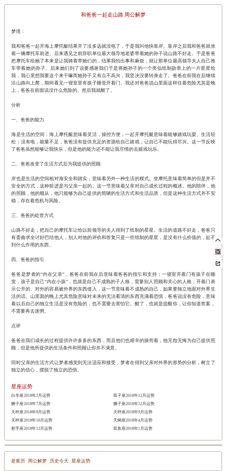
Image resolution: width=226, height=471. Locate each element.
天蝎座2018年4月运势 (132, 420)
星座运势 (81, 460)
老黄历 (18, 460)
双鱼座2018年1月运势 (132, 428)
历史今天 (59, 460)
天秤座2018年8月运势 (30, 412)
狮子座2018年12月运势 (133, 404)
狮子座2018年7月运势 (30, 404)
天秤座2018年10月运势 (31, 420)
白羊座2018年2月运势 (30, 395)
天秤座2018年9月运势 (132, 412)
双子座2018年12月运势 (133, 395)
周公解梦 (37, 460)
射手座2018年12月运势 (31, 428)
